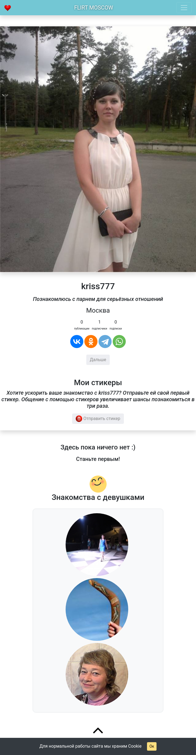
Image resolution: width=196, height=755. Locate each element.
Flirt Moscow (93, 7)
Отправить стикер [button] (98, 418)
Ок (151, 746)
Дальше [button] (98, 359)
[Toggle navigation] (184, 7)
